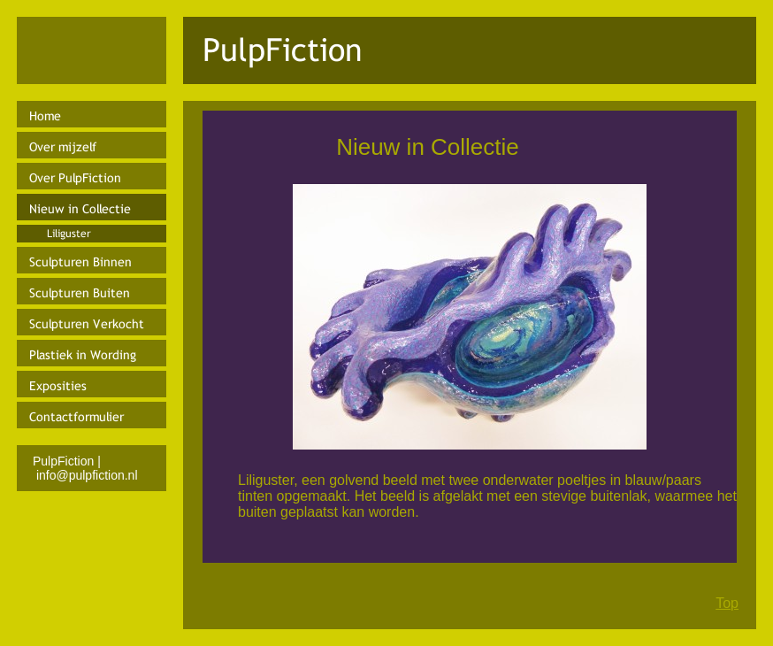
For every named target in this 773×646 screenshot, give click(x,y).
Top (727, 603)
